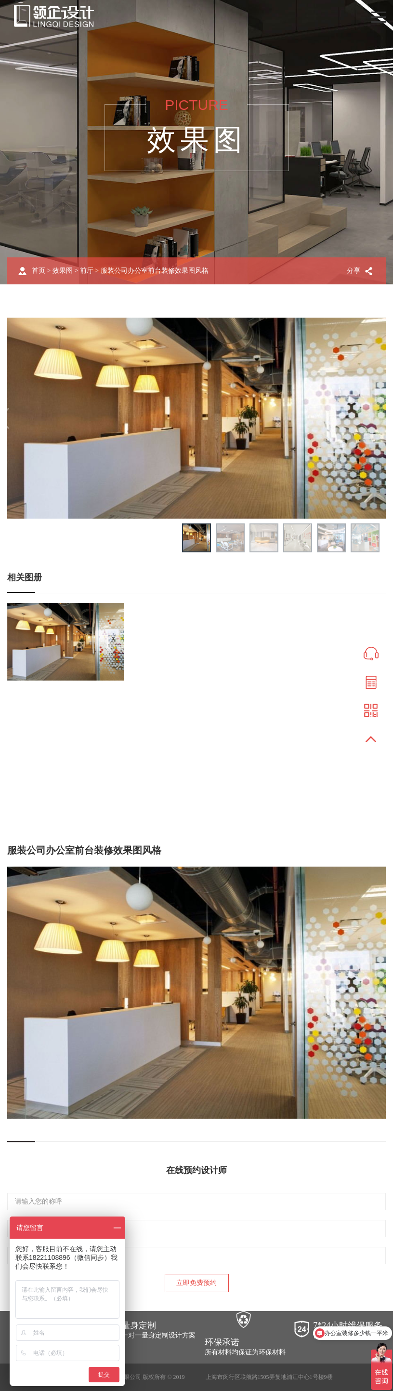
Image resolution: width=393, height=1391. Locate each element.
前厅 (86, 270)
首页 (38, 270)
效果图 (62, 270)
